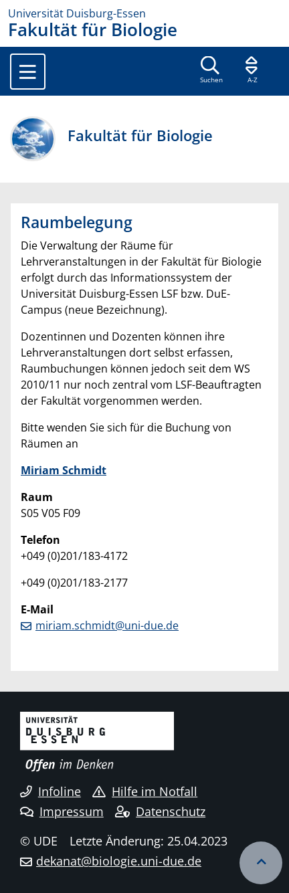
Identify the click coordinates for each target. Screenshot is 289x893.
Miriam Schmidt (63, 470)
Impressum (62, 811)
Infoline (50, 791)
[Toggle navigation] (27, 72)
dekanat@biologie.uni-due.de (118, 861)
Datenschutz (160, 811)
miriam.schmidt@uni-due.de (107, 625)
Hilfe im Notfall (144, 791)
